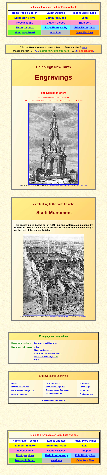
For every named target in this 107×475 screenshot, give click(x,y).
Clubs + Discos (56, 22)
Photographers (25, 27)
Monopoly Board (25, 32)
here (84, 47)
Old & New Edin (82, 185)
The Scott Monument (53, 92)
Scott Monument (53, 212)
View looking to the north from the (53, 204)
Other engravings (19, 394)
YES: (51, 51)
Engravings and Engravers (45, 343)
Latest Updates (56, 12)
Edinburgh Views (24, 17)
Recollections (24, 22)
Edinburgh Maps (56, 17)
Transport (84, 22)
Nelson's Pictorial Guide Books (47, 353)
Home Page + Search (25, 12)
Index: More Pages (84, 12)
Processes (84, 383)
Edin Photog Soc (84, 27)
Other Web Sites (84, 32)
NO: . (84, 51)
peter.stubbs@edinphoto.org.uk (59, 185)
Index (36, 347)
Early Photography (56, 27)
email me (55, 32)
